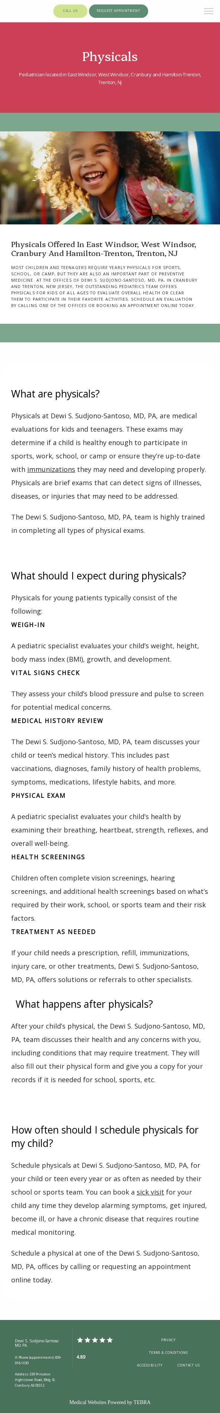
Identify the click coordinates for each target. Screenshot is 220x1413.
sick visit (150, 1191)
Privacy (168, 1340)
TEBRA (142, 1402)
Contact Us (189, 1365)
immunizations (51, 469)
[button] (208, 11)
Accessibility (150, 1365)
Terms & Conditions (168, 1352)
